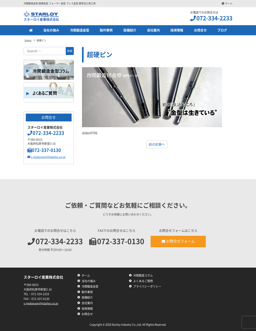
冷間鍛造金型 (79, 30)
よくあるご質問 (143, 281)
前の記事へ (157, 144)
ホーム (228, 3)
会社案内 (153, 30)
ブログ (222, 30)
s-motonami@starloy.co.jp (46, 157)
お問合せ (200, 30)
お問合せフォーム (178, 241)
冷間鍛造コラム (143, 275)
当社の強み (51, 30)
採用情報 (176, 30)
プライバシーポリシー (147, 286)
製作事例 (106, 30)
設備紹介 (129, 30)
